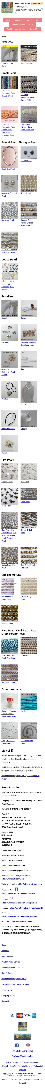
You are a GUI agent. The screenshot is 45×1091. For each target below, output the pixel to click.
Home (3, 945)
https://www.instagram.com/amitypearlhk (19, 903)
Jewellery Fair (7, 990)
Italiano (29, 1066)
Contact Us (34, 29)
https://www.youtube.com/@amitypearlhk (19, 916)
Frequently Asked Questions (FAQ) (15, 984)
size (37, 20)
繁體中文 (7, 1062)
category (18, 20)
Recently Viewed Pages (33, 1079)
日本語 (24, 1062)
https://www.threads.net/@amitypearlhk (26, 908)
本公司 (34, 767)
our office (15, 759)
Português (37, 1066)
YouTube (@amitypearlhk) (22, 1056)
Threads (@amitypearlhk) (22, 1051)
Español (13, 1066)
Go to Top (19, 1079)
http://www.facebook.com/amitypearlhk (18, 893)
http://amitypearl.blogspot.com (20, 921)
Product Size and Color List (22, 24)
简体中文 (16, 1062)
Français (21, 1066)
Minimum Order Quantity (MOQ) (14, 979)
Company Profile (8, 996)
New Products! (7, 956)
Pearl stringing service (16, 29)
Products (5, 951)
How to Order (7, 973)
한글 (30, 1062)
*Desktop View (7, 1079)
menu (8, 20)
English (5, 1066)
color (29, 20)
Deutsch (36, 1062)
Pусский (22, 1070)
